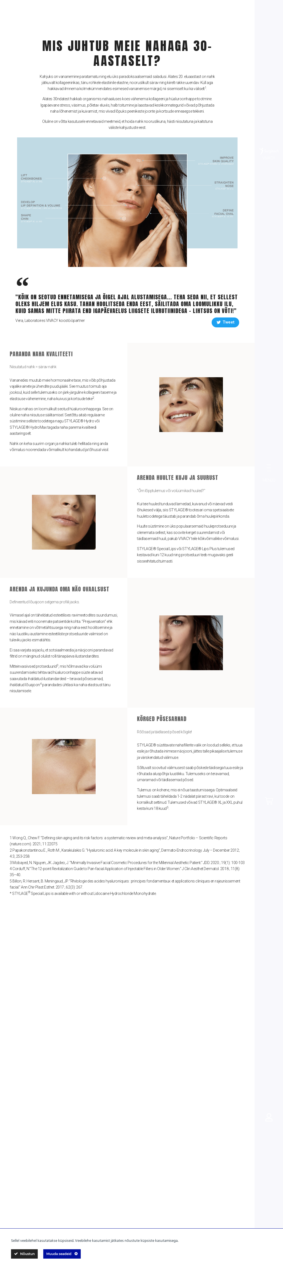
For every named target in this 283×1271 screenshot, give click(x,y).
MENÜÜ (269, 480)
